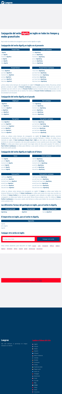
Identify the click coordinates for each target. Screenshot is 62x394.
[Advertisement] (31, 16)
